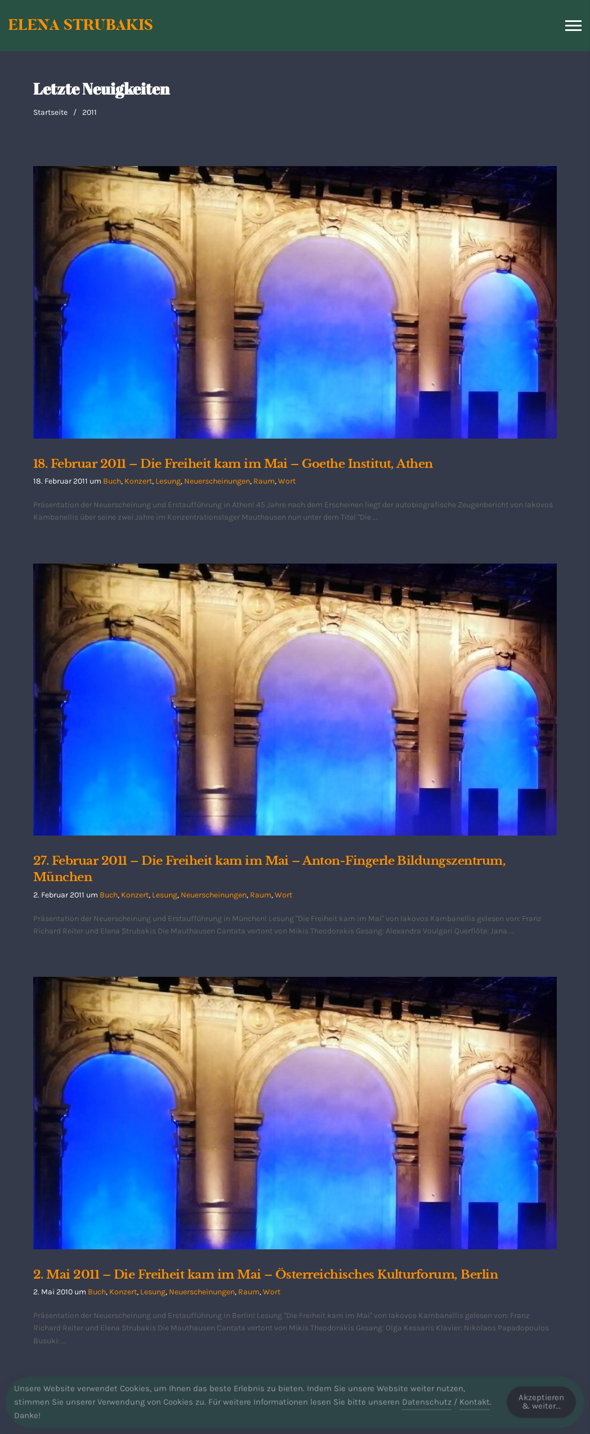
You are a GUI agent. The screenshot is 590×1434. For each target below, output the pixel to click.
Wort (287, 481)
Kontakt (474, 1406)
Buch (112, 481)
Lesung (168, 481)
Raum (264, 481)
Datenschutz (427, 1406)
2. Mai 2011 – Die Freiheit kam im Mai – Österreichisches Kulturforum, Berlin (265, 1274)
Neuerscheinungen (217, 481)
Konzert (138, 481)
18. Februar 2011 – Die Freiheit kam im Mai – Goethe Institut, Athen (233, 464)
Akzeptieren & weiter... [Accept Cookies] (541, 1405)
